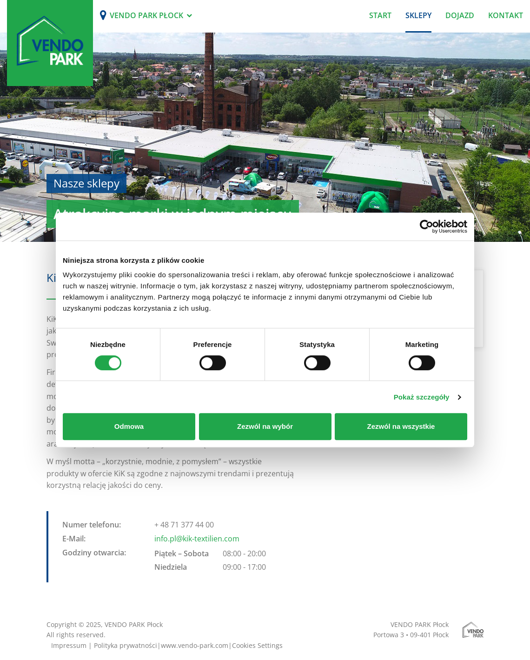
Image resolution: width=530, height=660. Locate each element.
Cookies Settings (257, 645)
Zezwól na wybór (265, 426)
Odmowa (129, 426)
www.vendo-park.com (194, 645)
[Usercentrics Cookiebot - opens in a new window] (426, 226)
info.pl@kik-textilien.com (196, 538)
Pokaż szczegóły (422, 397)
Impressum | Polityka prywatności (104, 645)
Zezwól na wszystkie (401, 426)
